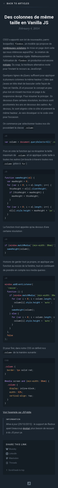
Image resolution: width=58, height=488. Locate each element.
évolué (26, 428)
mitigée (7, 64)
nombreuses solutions (14, 48)
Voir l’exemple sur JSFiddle (17, 412)
